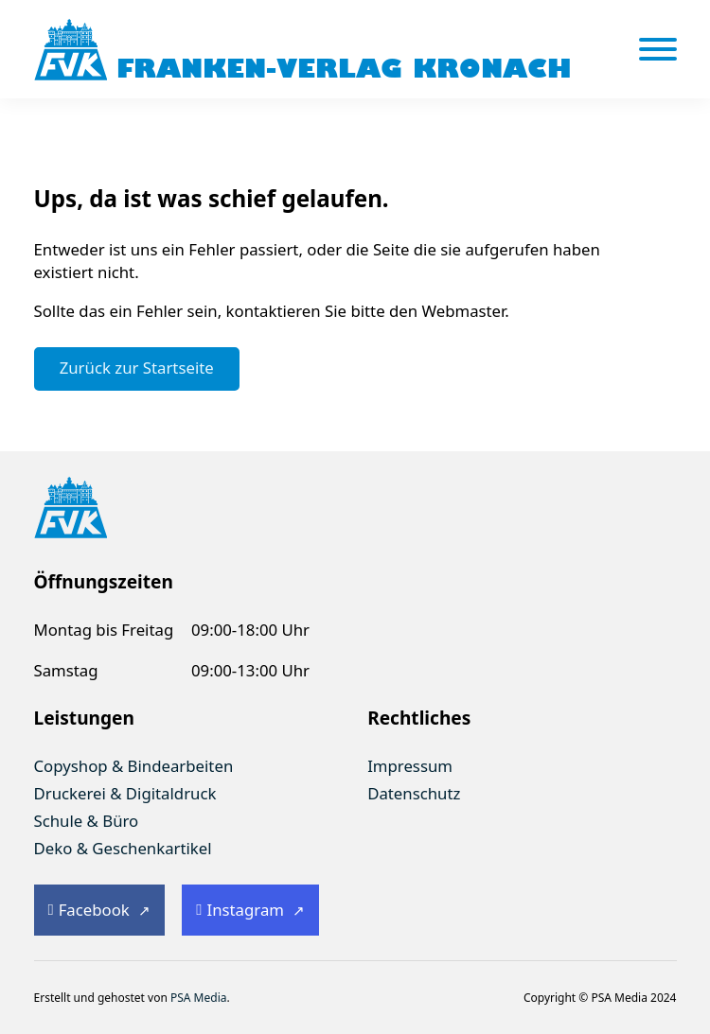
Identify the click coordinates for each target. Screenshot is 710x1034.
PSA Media (198, 998)
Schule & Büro (86, 821)
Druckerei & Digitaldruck (125, 793)
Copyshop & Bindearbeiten (134, 766)
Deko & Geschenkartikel (123, 848)
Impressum (410, 766)
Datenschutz (413, 793)
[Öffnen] (658, 49)
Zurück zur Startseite (137, 367)
